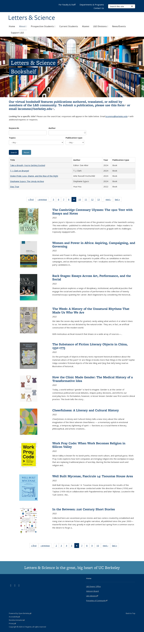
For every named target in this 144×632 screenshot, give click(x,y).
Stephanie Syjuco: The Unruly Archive (27, 181)
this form (118, 105)
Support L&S (17, 32)
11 (87, 200)
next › (109, 200)
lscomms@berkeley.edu (36, 109)
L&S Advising (92, 596)
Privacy (12, 623)
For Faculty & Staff (67, 4)
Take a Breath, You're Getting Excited (27, 165)
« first (31, 200)
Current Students (68, 26)
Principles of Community (96, 600)
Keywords (14, 128)
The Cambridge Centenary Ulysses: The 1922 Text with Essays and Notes (92, 211)
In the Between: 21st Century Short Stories (83, 509)
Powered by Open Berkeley (20, 613)
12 (93, 200)
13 (99, 200)
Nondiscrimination (17, 620)
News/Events (119, 26)
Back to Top (130, 613)
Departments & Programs (92, 4)
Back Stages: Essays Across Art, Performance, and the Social (91, 277)
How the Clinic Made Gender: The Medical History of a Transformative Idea (92, 379)
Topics (12, 137)
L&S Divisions (100, 26)
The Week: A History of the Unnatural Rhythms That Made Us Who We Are (90, 310)
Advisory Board (92, 591)
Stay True (14, 186)
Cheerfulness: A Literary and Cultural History (85, 410)
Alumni (85, 26)
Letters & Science (31, 18)
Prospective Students (43, 26)
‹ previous (43, 200)
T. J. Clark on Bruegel (19, 170)
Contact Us (99, 8)
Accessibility (14, 617)
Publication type (74, 137)
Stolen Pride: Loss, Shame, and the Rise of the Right (34, 176)
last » (118, 200)
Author (52, 128)
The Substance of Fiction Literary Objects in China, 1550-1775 (90, 346)
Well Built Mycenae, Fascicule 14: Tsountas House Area (92, 476)
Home (12, 26)
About (23, 26)
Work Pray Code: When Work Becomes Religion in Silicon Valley (88, 445)
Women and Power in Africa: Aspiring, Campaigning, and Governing (93, 244)
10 (80, 200)
